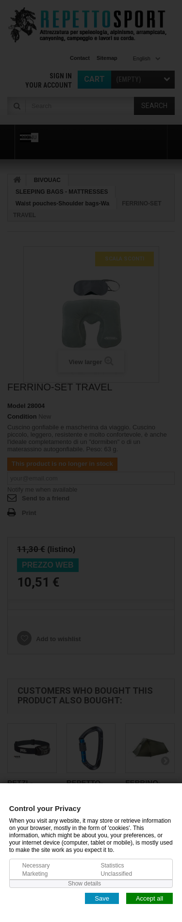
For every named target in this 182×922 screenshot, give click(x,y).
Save (102, 898)
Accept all (149, 898)
